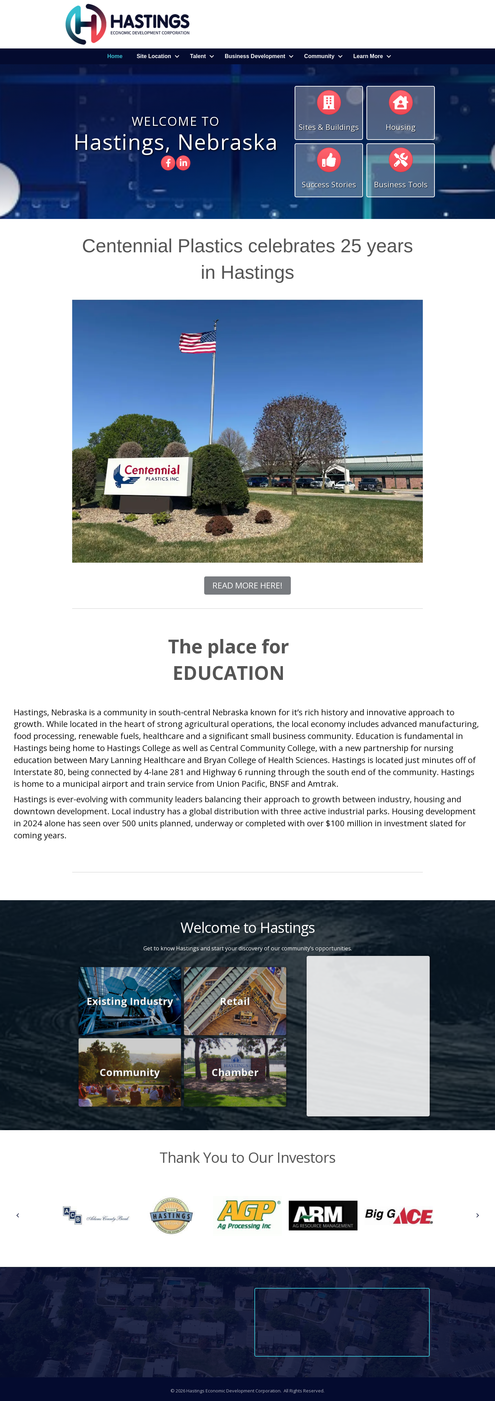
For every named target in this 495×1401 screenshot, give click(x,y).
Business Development (255, 56)
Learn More (368, 56)
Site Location (153, 56)
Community (319, 56)
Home (114, 56)
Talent (198, 56)
